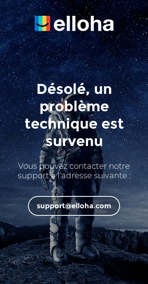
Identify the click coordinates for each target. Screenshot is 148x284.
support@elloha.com (74, 206)
